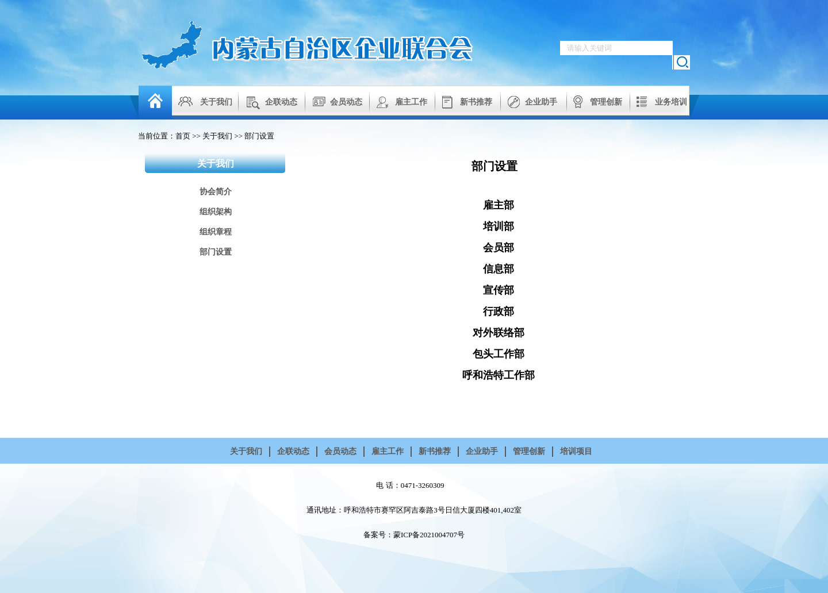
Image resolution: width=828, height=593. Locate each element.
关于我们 (216, 102)
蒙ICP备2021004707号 (429, 534)
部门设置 (259, 136)
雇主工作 (411, 102)
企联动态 (281, 102)
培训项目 (576, 451)
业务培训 (671, 102)
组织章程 (216, 232)
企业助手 (541, 102)
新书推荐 (476, 102)
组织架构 (216, 211)
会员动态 (346, 102)
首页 (182, 136)
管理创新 (606, 102)
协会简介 (216, 191)
